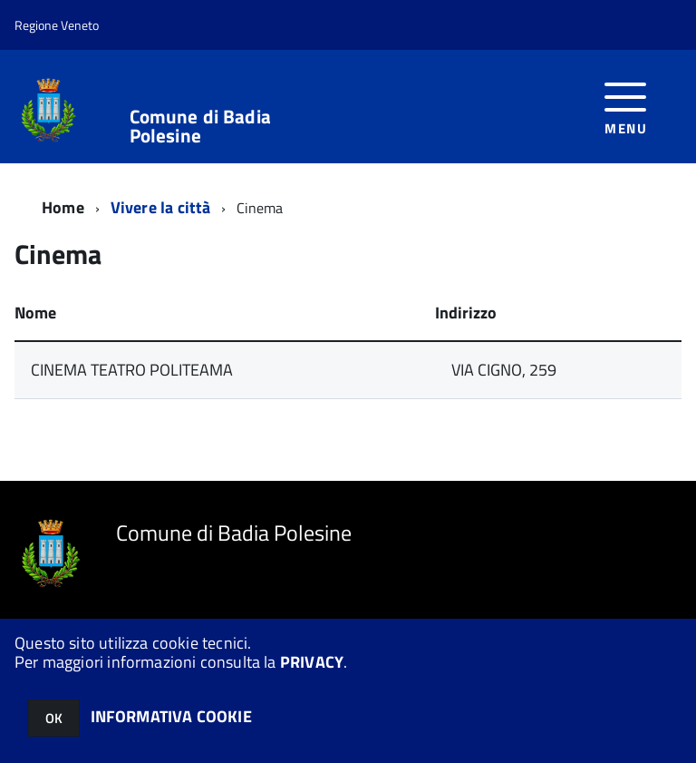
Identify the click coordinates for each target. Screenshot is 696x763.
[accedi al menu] (625, 107)
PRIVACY (311, 662)
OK (54, 718)
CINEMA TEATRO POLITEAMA (132, 369)
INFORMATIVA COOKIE (171, 716)
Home (63, 207)
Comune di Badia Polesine (200, 126)
